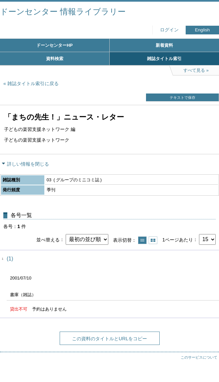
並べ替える (48, 239)
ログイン (169, 29)
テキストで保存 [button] (182, 98)
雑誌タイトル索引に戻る (33, 83)
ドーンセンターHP (54, 45)
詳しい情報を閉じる (28, 164)
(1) (10, 258)
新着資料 (164, 45)
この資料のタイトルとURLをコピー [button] (109, 338)
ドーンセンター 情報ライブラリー (63, 11)
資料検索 (54, 58)
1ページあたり (177, 239)
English (202, 29)
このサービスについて (199, 357)
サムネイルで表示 (153, 240)
